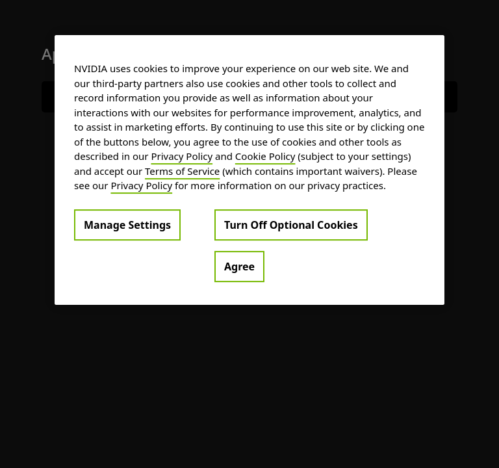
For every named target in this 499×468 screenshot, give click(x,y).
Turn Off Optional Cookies (291, 225)
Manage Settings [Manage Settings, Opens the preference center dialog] (127, 225)
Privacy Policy (181, 156)
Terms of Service (182, 170)
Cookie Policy (265, 156)
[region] (249, 170)
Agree (239, 266)
